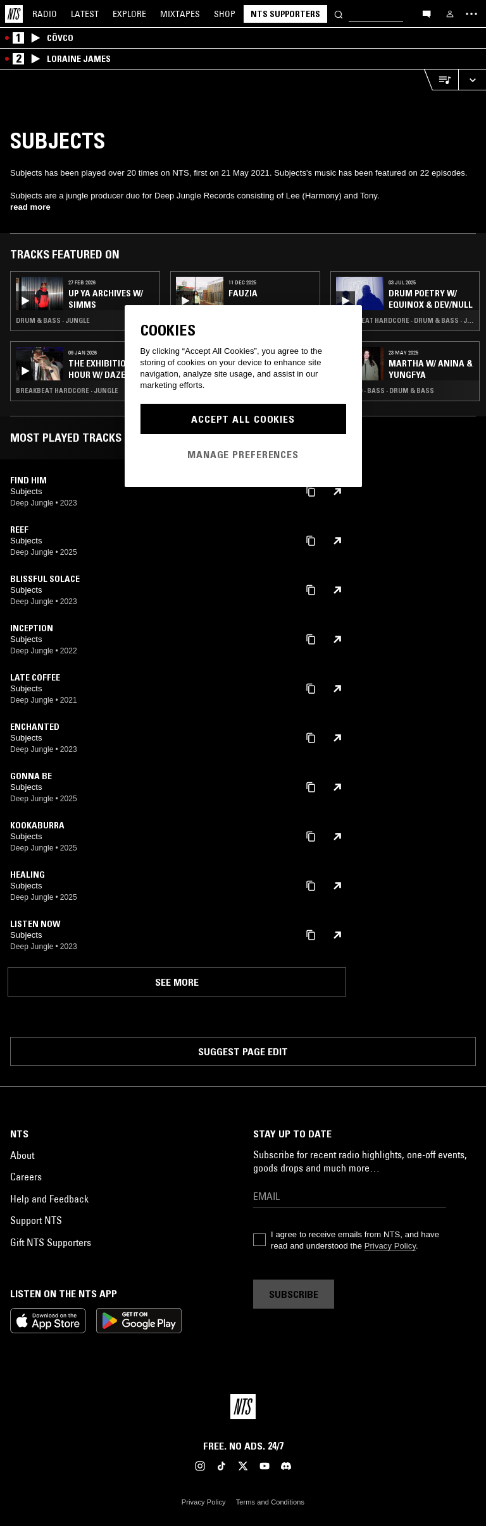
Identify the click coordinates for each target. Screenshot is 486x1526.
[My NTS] (450, 14)
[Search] (338, 13)
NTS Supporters (285, 14)
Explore (129, 14)
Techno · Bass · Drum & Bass (385, 390)
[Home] (14, 14)
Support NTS (36, 1220)
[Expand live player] (472, 80)
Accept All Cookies (243, 419)
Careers (26, 1176)
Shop (224, 14)
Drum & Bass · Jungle (53, 320)
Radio (44, 14)
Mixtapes (180, 14)
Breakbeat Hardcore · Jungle (67, 390)
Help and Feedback (49, 1198)
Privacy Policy (390, 1245)
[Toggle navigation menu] (471, 14)
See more (177, 982)
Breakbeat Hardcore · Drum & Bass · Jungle (405, 320)
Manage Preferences (243, 454)
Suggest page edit (243, 1051)
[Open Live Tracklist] (441, 80)
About (22, 1155)
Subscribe (293, 1294)
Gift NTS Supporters (50, 1242)
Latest (85, 14)
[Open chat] (426, 13)
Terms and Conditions (270, 1502)
